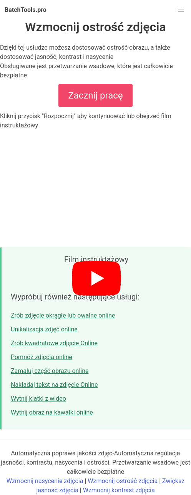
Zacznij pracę (95, 95)
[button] (181, 10)
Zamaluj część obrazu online (50, 371)
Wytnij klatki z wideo (38, 398)
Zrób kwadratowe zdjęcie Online (54, 343)
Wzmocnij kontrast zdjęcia (119, 490)
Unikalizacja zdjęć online (44, 329)
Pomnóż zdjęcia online (41, 357)
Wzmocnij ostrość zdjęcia (123, 481)
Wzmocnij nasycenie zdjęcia (45, 481)
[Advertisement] (95, 188)
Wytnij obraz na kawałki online (52, 412)
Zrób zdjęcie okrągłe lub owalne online (63, 315)
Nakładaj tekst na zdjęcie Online (54, 384)
